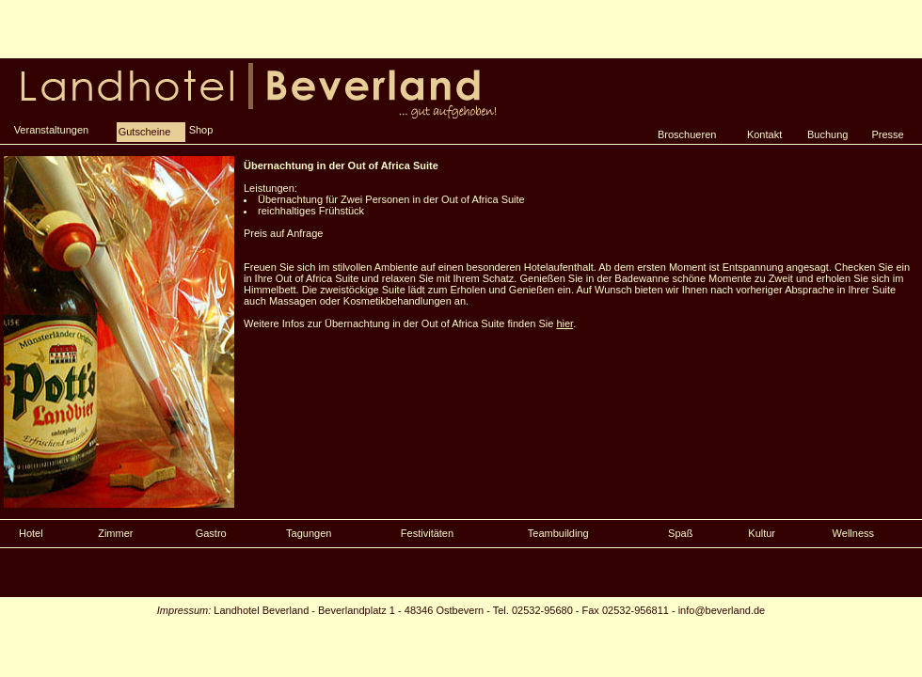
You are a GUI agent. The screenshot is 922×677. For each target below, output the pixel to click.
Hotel (31, 533)
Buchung (827, 134)
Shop (201, 129)
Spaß (680, 533)
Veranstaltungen (51, 129)
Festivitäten (427, 533)
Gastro (211, 533)
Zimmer (115, 533)
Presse (887, 134)
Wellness (853, 533)
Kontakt (764, 134)
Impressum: (184, 610)
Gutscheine (145, 131)
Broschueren (687, 134)
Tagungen (308, 533)
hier (564, 323)
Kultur (761, 533)
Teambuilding (558, 533)
